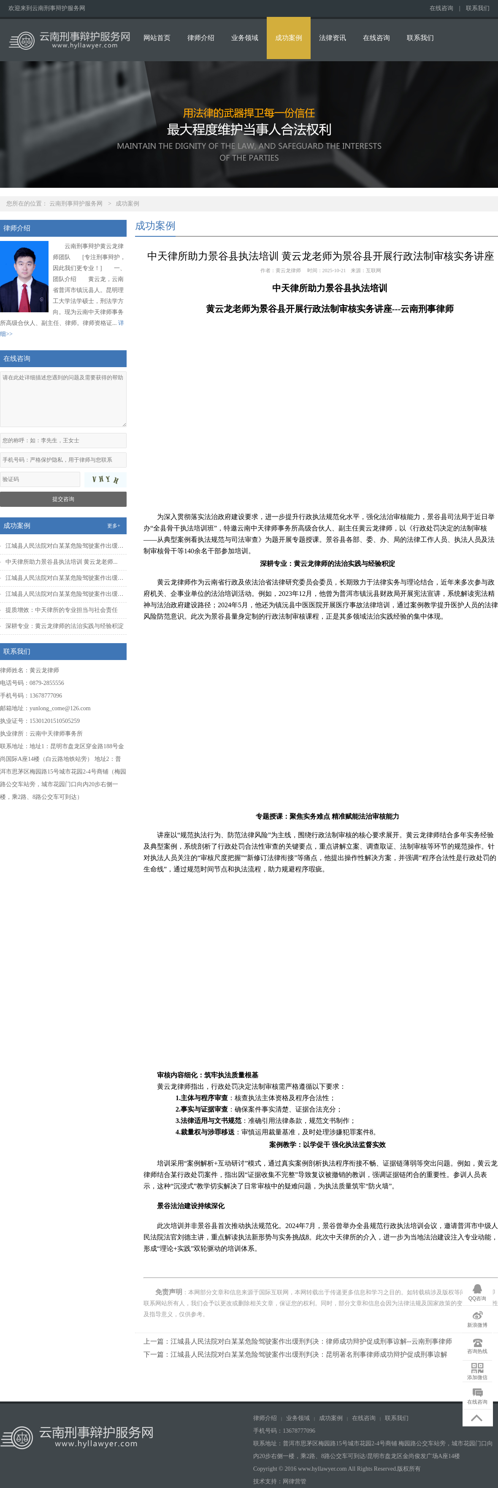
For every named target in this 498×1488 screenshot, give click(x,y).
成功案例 (288, 37)
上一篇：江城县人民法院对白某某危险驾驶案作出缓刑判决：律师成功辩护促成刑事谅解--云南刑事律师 (297, 1341)
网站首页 (157, 37)
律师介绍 (200, 37)
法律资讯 (332, 37)
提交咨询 (63, 499)
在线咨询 (441, 8)
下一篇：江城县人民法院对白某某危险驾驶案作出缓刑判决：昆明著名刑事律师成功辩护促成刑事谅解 (295, 1354)
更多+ (113, 526)
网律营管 (294, 1481)
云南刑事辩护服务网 (76, 203)
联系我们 (478, 8)
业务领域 (244, 37)
